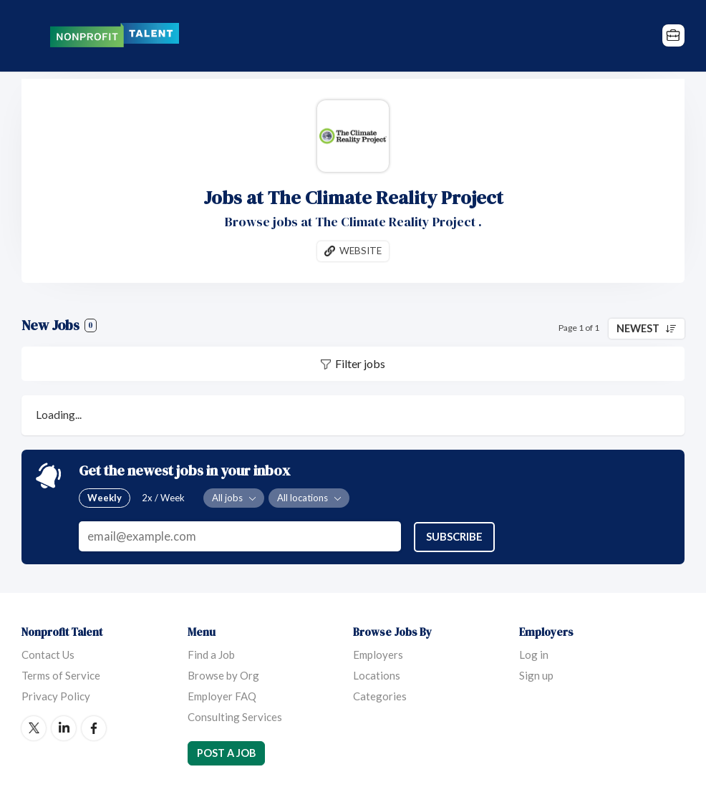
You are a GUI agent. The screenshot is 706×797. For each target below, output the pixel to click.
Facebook (94, 727)
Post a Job (226, 752)
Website (360, 250)
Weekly (104, 497)
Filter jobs (360, 364)
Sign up (536, 674)
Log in (533, 653)
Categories (380, 695)
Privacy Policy (55, 695)
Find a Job (211, 653)
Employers (378, 653)
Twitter (33, 727)
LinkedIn (64, 727)
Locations (376, 674)
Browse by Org (223, 674)
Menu (32, 36)
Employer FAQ (222, 695)
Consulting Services (235, 716)
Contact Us (47, 653)
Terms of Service (60, 674)
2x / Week (163, 497)
